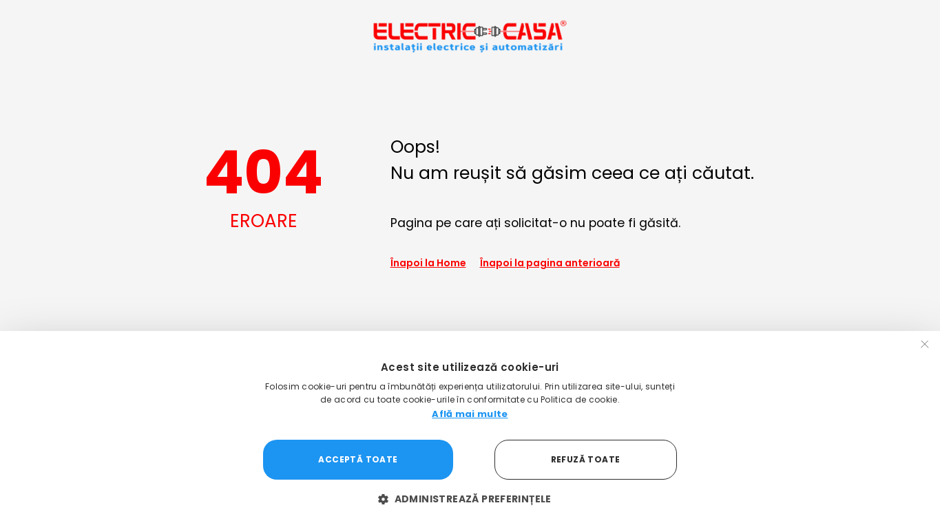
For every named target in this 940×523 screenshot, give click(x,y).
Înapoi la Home (428, 263)
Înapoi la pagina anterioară (550, 263)
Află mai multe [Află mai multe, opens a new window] (470, 413)
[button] (470, 499)
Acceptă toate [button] (357, 459)
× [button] (925, 346)
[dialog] (470, 427)
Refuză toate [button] (585, 459)
